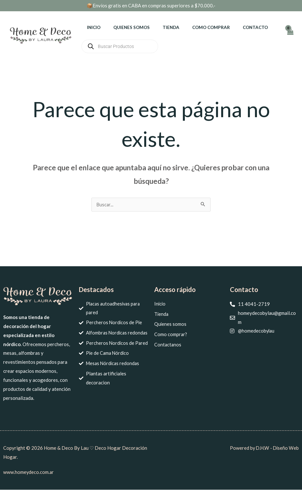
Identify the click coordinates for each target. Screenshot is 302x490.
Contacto (236, 27)
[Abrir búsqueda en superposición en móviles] (119, 46)
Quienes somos (125, 27)
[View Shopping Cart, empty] (290, 35)
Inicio (92, 27)
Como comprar (196, 27)
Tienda (160, 27)
